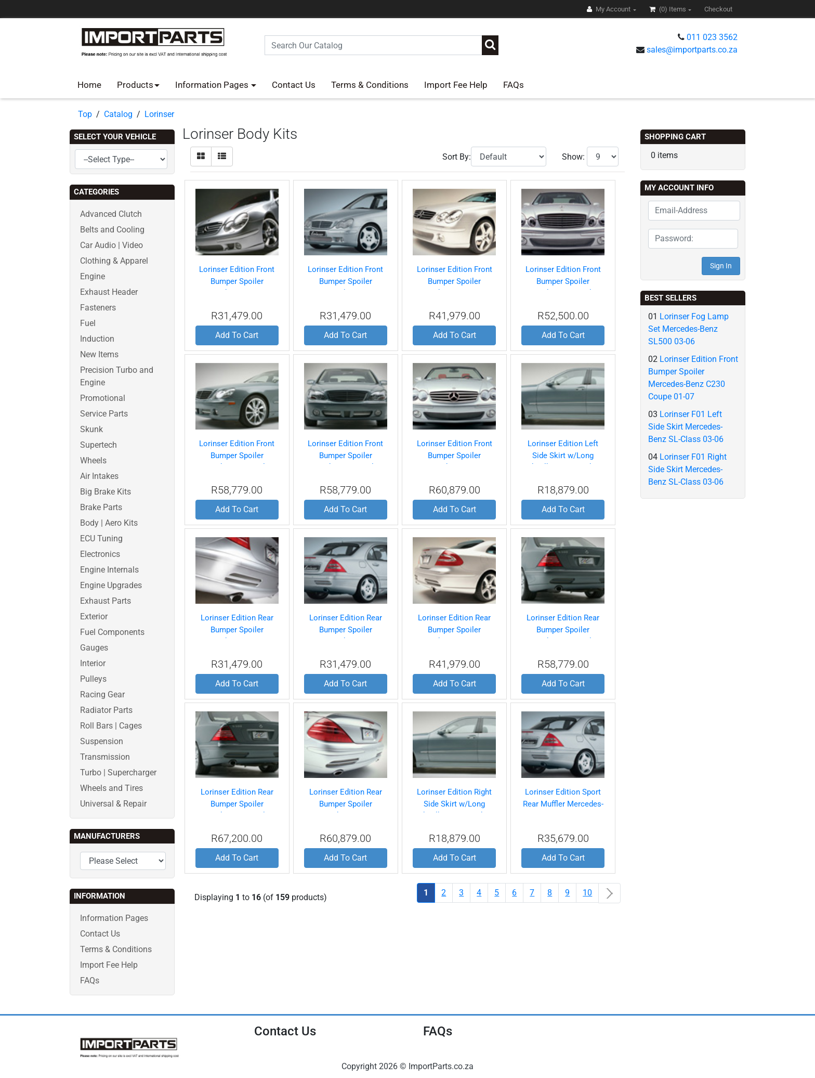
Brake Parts (101, 507)
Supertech (98, 445)
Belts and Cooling (112, 230)
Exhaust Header (109, 292)
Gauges (94, 648)
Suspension (101, 741)
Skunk (91, 429)
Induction (97, 339)
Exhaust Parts (105, 601)
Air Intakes (99, 476)
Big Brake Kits (105, 492)
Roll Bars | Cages (111, 726)
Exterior (94, 616)
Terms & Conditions (370, 85)
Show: (573, 157)
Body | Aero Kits (109, 523)
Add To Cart (236, 335)
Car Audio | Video (111, 245)
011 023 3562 (712, 37)
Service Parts (104, 414)
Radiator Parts (106, 710)
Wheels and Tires (111, 788)
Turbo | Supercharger (118, 772)
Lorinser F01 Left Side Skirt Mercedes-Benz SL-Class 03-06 (686, 426)
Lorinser (159, 114)
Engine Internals (109, 570)
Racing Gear (102, 694)
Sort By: (456, 157)
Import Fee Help (456, 85)
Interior (93, 663)
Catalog (118, 114)
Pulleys (93, 679)
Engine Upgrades (111, 585)
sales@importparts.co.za (692, 50)
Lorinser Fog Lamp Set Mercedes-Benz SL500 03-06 (688, 328)
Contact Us (294, 85)
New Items (99, 354)
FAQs (513, 85)
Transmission (105, 757)
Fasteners (98, 308)
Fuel (88, 323)
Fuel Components (112, 632)
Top (85, 114)
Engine (92, 276)
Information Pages (213, 85)
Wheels (93, 460)
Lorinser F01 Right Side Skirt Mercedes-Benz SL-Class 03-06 (687, 469)
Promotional (102, 398)
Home (89, 85)
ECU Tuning (101, 538)
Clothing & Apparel (114, 261)
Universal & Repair (113, 804)
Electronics (100, 554)
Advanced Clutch (111, 214)
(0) (668, 9)
